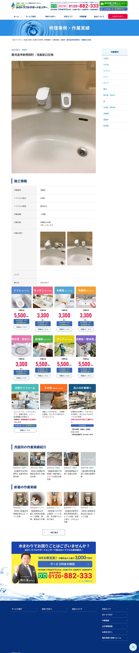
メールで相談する (85, 581)
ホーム (16, 16)
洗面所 (62, 40)
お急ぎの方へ (118, 16)
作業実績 (82, 16)
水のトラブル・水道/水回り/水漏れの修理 (27, 40)
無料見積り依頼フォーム (111, 637)
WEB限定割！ (113, 9)
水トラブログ (107, 614)
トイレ (23, 508)
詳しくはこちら (47, 225)
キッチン (41, 508)
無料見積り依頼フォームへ (114, 4)
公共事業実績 (107, 626)
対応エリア (68, 16)
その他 (105, 64)
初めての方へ (50, 16)
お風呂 (105, 58)
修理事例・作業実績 (51, 40)
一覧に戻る (53, 532)
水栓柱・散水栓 (109, 107)
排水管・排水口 (109, 95)
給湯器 (105, 125)
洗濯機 (105, 113)
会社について (99, 16)
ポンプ (105, 83)
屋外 (105, 89)
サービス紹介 (31, 16)
